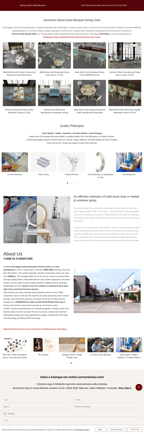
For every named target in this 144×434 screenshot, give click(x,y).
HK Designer (43, 355)
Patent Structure (72, 174)
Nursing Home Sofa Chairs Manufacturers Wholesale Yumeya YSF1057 (54, 111)
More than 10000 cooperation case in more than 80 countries (14, 356)
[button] (67, 182)
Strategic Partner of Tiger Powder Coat (72, 356)
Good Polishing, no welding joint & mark (100, 176)
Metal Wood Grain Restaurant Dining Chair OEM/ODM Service (89, 73)
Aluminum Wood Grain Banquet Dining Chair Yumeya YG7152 (124, 73)
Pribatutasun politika (82, 430)
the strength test (129, 174)
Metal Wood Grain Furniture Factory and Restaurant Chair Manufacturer (19, 73)
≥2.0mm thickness (15, 174)
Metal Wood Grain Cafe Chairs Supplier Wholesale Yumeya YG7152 (125, 111)
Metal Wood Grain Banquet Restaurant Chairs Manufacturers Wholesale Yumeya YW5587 (89, 111)
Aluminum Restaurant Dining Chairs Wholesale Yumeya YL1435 (19, 111)
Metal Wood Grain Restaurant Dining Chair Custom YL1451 (54, 73)
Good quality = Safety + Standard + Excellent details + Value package (129, 356)
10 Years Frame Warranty (100, 355)
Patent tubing (43, 174)
